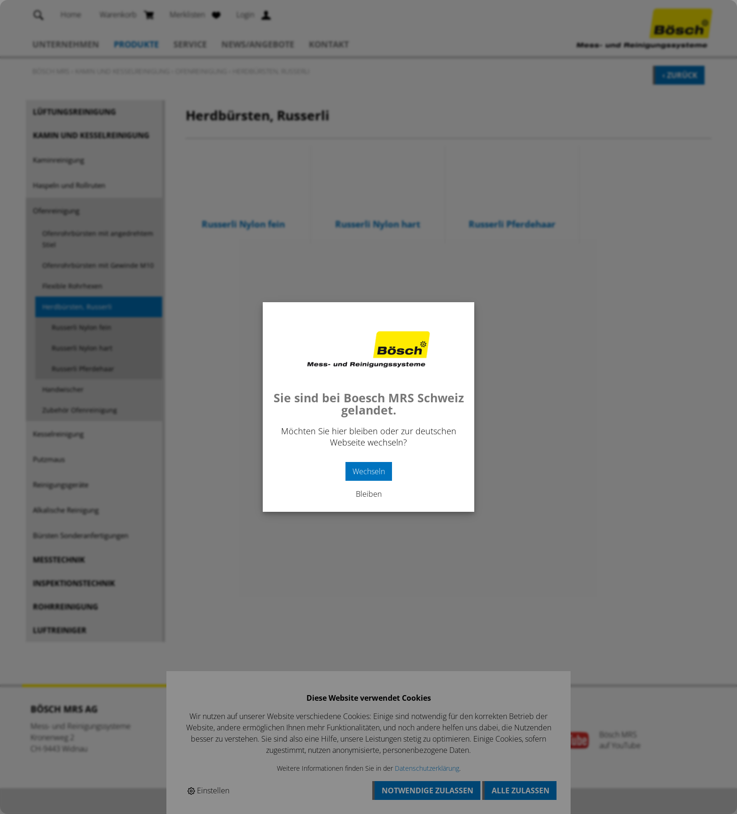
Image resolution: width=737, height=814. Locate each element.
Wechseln (369, 471)
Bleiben (369, 494)
